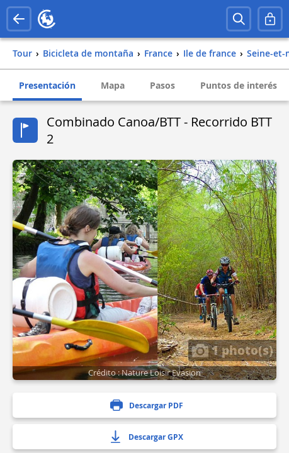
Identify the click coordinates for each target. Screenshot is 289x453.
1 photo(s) (232, 350)
